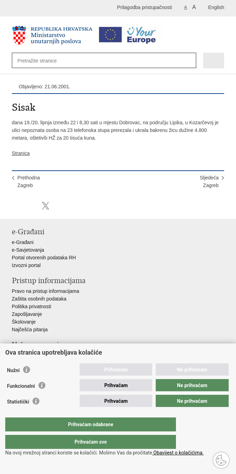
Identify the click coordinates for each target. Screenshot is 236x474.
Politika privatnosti (31, 306)
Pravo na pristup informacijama (45, 291)
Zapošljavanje (27, 314)
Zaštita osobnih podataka (39, 299)
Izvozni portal (26, 265)
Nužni (13, 384)
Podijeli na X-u (45, 205)
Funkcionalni (21, 400)
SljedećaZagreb (209, 181)
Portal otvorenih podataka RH (44, 257)
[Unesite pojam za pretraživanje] (43, 60)
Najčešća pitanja (30, 329)
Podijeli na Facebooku (30, 205)
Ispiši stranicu (15, 205)
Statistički (18, 416)
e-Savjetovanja (28, 250)
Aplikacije (22, 355)
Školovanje (24, 322)
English (216, 7)
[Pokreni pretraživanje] (187, 61)
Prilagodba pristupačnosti (144, 7)
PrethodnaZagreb (28, 181)
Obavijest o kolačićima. (178, 453)
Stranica (21, 153)
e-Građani (23, 242)
